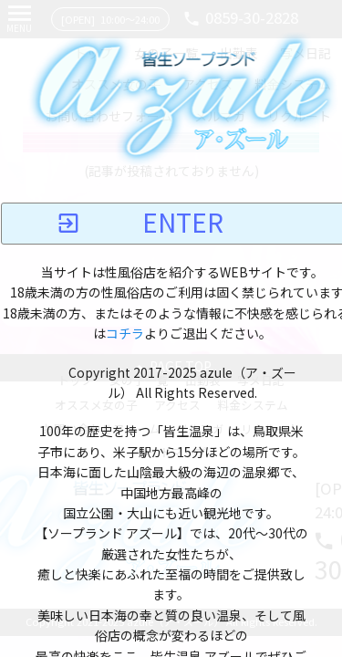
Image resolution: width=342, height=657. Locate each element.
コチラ (125, 334)
